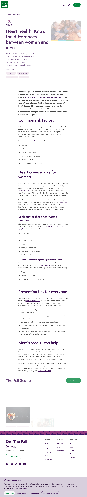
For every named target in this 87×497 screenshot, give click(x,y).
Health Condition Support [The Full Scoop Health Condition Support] (9, 23)
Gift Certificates (48, 459)
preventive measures (32, 301)
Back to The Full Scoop (13, 14)
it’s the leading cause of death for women (43, 97)
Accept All (9, 493)
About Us (72, 443)
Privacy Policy (25, 488)
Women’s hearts (24, 191)
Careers (72, 447)
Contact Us (60, 443)
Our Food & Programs (47, 444)
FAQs (58, 447)
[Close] (85, 479)
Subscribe (14, 456)
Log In (68, 5)
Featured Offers (74, 457)
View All (73, 380)
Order (77, 5)
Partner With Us (61, 450)
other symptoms (46, 265)
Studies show (64, 202)
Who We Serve (48, 452)
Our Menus (47, 449)
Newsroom (73, 450)
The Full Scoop (74, 454)
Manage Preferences (50, 493)
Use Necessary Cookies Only (28, 493)
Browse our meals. (44, 371)
